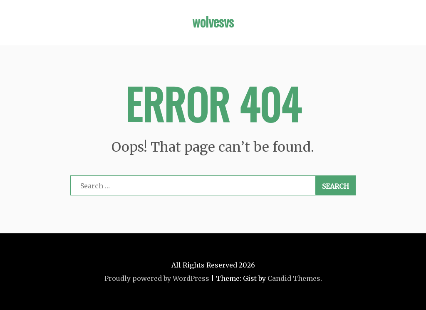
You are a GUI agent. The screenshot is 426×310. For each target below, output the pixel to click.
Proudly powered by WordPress (156, 278)
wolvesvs (213, 21)
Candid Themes (293, 278)
